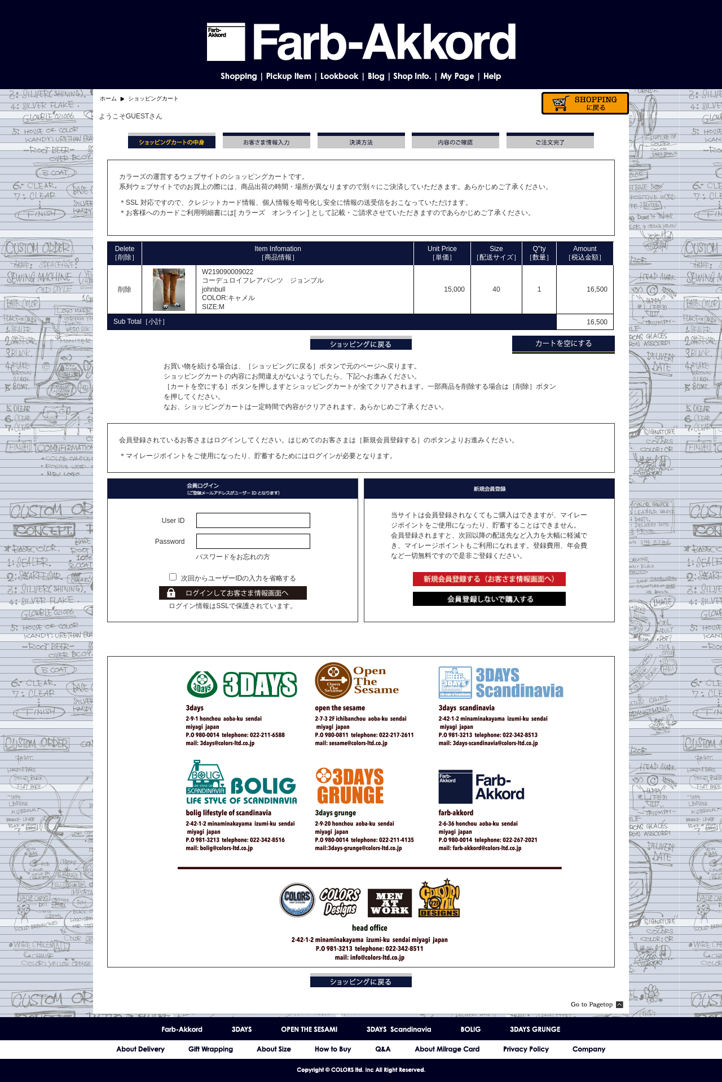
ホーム (108, 98)
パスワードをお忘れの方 (233, 557)
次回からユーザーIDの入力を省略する (238, 578)
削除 (124, 289)
